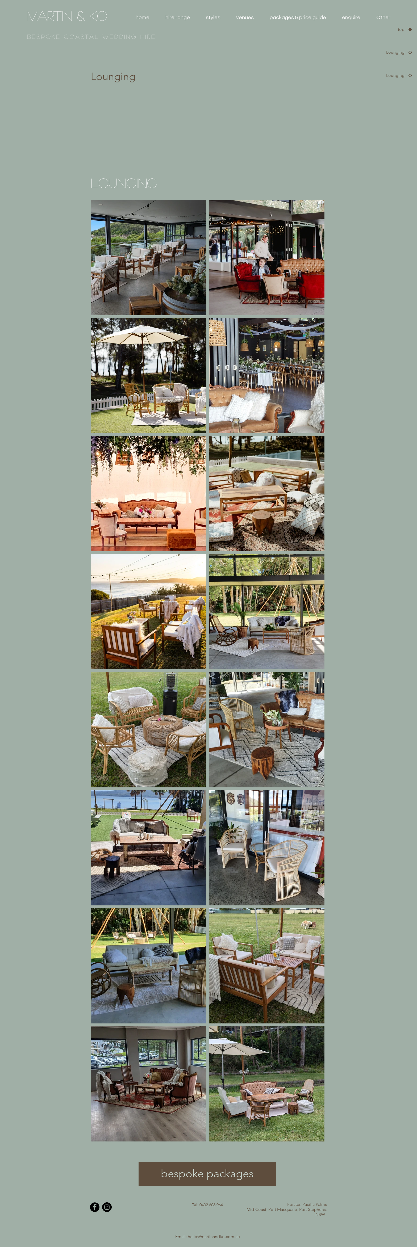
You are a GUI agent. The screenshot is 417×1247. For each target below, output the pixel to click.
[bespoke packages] (207, 1174)
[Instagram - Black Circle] (107, 1207)
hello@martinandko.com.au (214, 1236)
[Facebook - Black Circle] (94, 1207)
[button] (177, 17)
